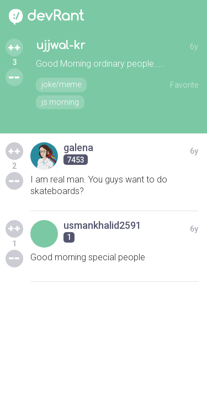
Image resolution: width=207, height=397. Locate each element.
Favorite (184, 85)
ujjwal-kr (60, 45)
